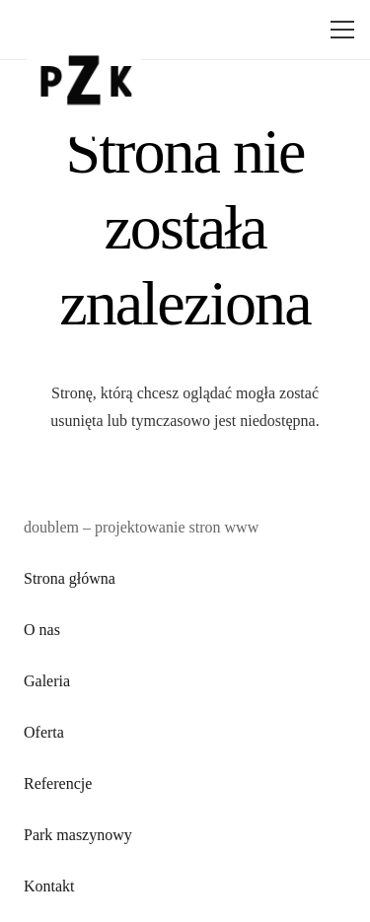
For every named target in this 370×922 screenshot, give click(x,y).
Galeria (47, 681)
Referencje (58, 783)
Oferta (44, 732)
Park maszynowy (78, 834)
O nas (42, 629)
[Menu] (338, 29)
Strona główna (69, 578)
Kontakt (49, 886)
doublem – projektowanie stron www (141, 527)
